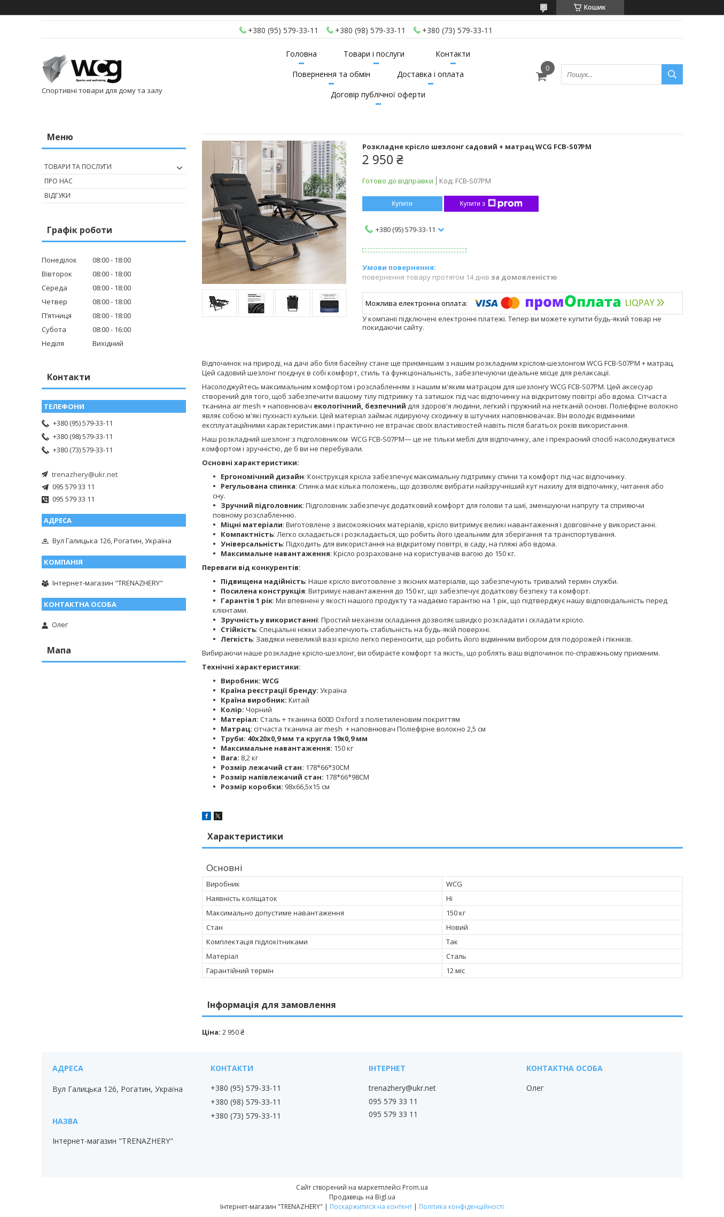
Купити (402, 203)
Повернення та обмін (331, 74)
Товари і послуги (374, 54)
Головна (301, 54)
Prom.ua (415, 1187)
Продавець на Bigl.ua (362, 1196)
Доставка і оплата (430, 74)
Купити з (491, 204)
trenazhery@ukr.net (85, 474)
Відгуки (57, 195)
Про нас (58, 181)
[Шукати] (672, 74)
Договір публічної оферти (378, 94)
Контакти (452, 54)
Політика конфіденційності (461, 1206)
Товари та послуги (78, 166)
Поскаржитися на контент (371, 1206)
